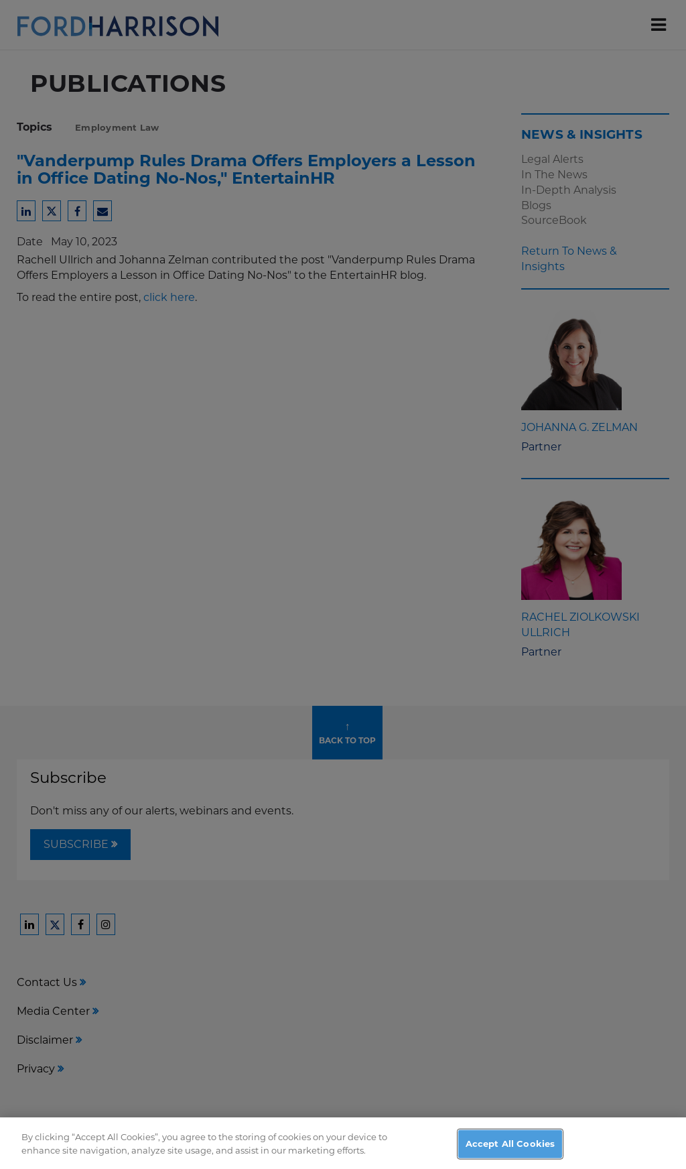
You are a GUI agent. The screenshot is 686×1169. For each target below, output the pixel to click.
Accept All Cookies (510, 1151)
